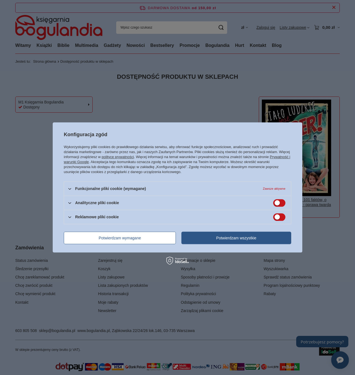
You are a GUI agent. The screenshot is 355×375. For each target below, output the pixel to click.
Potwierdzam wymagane (120, 238)
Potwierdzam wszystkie (236, 238)
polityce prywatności (118, 157)
